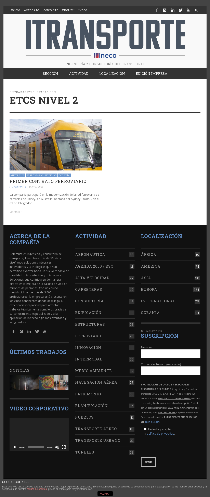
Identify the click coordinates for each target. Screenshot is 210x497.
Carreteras (88, 289)
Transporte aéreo (96, 428)
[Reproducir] (15, 447)
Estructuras (90, 324)
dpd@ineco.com (152, 421)
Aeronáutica (90, 254)
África (148, 254)
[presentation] (172, 447)
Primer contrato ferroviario (48, 181)
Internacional (158, 300)
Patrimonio (88, 394)
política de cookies (37, 489)
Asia (146, 277)
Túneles (84, 452)
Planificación (91, 405)
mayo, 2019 (36, 186)
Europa (149, 289)
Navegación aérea (96, 382)
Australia (17, 175)
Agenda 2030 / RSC (94, 266)
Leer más (16, 211)
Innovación (88, 347)
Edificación (88, 312)
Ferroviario (35, 175)
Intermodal (88, 359)
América (150, 266)
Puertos (84, 417)
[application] (39, 434)
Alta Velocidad (92, 277)
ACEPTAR (105, 494)
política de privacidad (160, 433)
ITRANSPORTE (18, 186)
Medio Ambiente (93, 370)
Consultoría (89, 300)
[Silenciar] (57, 447)
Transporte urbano (97, 440)
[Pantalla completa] (64, 447)
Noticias (51, 175)
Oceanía (64, 175)
